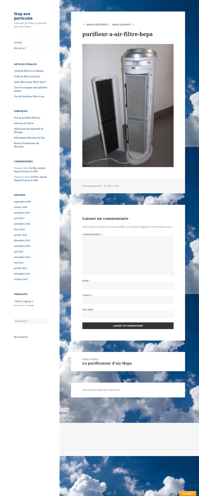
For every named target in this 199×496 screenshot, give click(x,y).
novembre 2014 (22, 257)
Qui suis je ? (20, 48)
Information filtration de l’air (29, 137)
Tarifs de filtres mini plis (27, 76)
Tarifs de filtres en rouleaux (29, 70)
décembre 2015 (22, 240)
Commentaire (92, 234)
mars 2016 (19, 229)
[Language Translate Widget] (24, 301)
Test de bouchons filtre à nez (29, 96)
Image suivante (121, 24)
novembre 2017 (22, 212)
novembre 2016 (22, 223)
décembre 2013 (22, 273)
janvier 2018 (20, 207)
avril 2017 (19, 218)
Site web (87, 309)
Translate (28, 305)
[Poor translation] (17, 419)
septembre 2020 (22, 201)
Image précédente (97, 24)
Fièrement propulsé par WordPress (101, 389)
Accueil (18, 42)
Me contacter (21, 336)
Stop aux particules (23, 16)
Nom (86, 280)
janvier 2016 (20, 234)
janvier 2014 (20, 268)
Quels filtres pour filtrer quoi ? (30, 81)
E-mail (87, 295)
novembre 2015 (22, 246)
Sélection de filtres (24, 123)
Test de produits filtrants (27, 117)
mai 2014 (18, 262)
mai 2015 (18, 251)
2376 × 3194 (112, 185)
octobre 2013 (21, 279)
